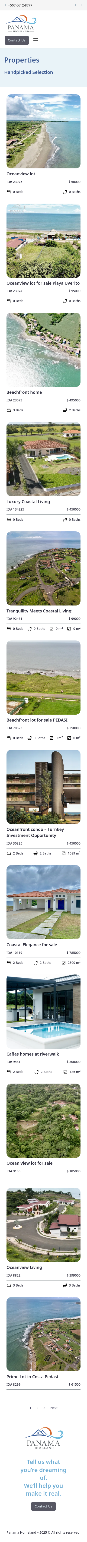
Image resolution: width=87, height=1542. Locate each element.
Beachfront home (24, 392)
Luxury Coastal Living (28, 501)
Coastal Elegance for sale (31, 944)
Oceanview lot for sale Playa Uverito (43, 283)
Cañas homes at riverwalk (32, 1054)
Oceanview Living (24, 1267)
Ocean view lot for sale (29, 1163)
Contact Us (17, 40)
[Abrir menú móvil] (35, 40)
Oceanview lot (20, 174)
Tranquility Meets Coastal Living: (39, 611)
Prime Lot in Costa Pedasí (32, 1376)
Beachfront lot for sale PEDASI (37, 720)
